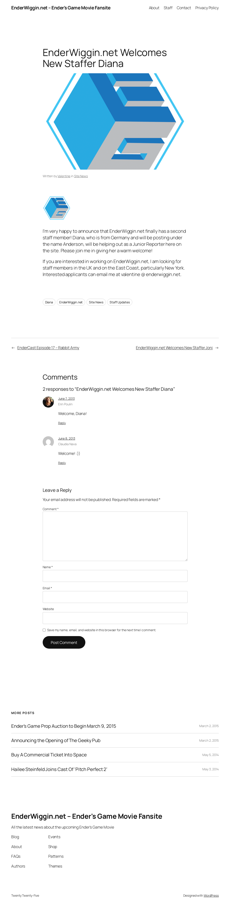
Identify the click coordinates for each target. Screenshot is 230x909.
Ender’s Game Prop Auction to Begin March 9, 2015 (63, 726)
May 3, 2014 (210, 769)
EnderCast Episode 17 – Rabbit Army (48, 347)
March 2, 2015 (209, 726)
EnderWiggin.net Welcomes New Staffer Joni (174, 347)
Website (48, 609)
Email (47, 588)
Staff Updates (120, 302)
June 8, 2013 (66, 438)
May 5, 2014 (210, 755)
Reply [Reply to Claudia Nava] (62, 463)
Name (48, 567)
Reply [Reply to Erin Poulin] (62, 423)
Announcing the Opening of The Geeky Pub (55, 740)
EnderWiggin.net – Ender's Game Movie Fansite (60, 7)
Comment (51, 509)
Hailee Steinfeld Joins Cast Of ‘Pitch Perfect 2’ (59, 769)
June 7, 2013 (66, 398)
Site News (81, 176)
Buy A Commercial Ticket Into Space (49, 754)
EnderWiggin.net (71, 302)
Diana (49, 302)
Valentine (64, 176)
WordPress (211, 895)
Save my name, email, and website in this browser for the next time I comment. (101, 630)
